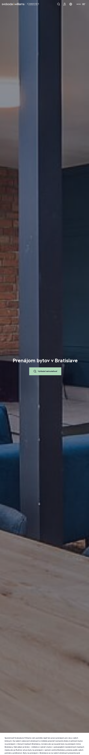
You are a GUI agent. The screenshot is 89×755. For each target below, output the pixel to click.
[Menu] (80, 4)
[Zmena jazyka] (70, 4)
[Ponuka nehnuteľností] (58, 4)
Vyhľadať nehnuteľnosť (45, 371)
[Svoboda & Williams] (20, 4)
